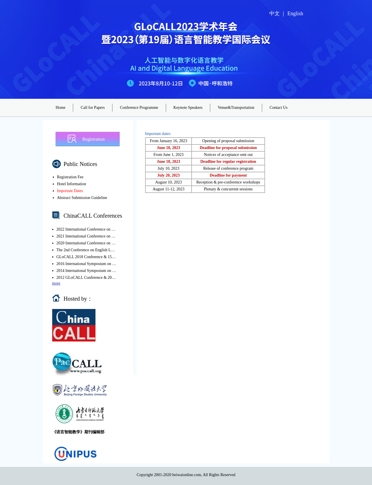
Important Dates (70, 191)
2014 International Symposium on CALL (87, 270)
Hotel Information (71, 184)
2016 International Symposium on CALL (87, 264)
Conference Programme (139, 107)
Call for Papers (93, 107)
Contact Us (279, 107)
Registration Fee (70, 177)
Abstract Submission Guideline (82, 198)
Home (60, 107)
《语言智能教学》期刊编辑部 (78, 432)
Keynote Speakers (188, 107)
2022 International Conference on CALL (87, 229)
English (295, 13)
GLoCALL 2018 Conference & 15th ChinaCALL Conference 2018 (87, 257)
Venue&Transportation (236, 107)
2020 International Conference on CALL (87, 243)
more (56, 283)
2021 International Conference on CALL (87, 236)
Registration (93, 139)
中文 (274, 13)
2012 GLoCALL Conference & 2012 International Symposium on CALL (87, 277)
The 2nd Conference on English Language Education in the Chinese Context (87, 250)
